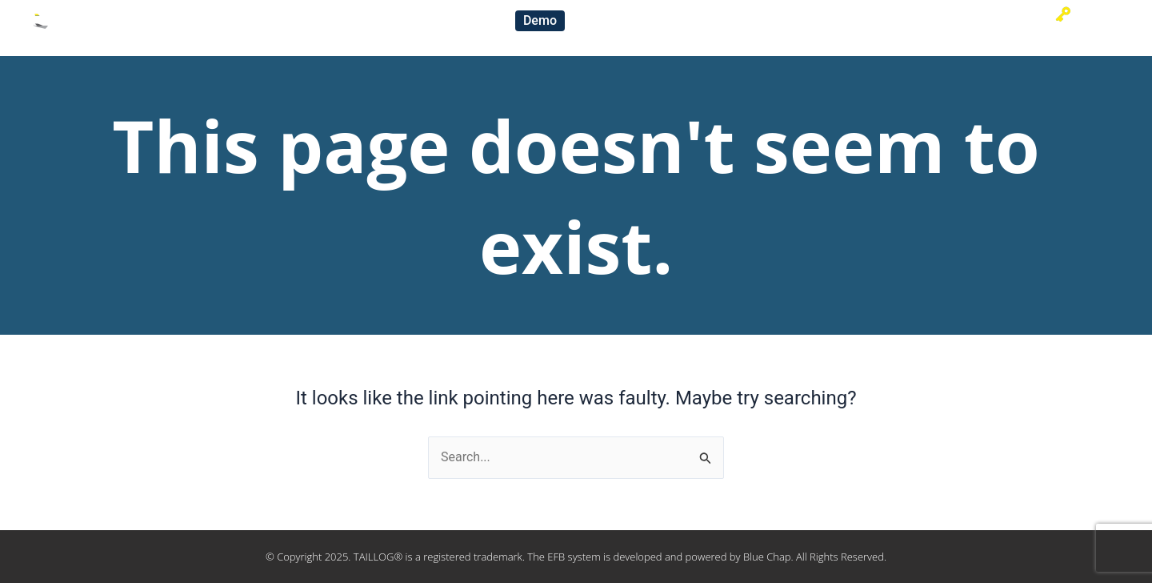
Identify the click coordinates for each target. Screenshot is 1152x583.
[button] (540, 20)
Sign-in (1084, 14)
